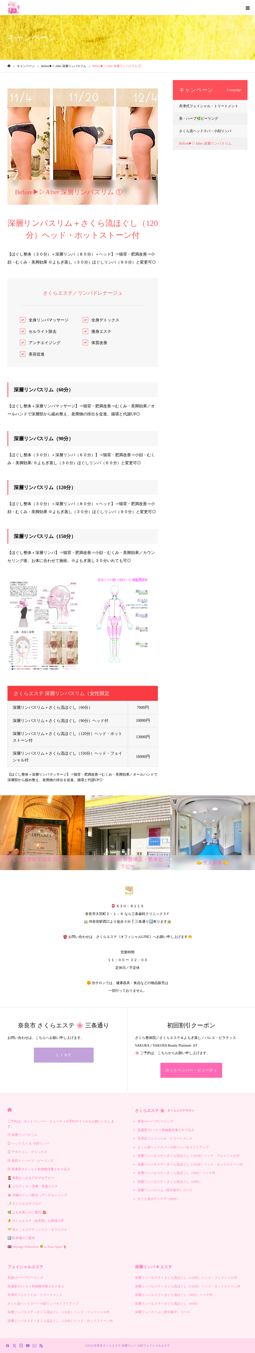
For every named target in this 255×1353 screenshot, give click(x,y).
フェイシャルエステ (25, 1267)
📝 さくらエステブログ (24, 1203)
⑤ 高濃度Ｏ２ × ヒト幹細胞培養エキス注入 (38, 1169)
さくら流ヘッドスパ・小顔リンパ (205, 131)
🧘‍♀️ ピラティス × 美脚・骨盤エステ (32, 1186)
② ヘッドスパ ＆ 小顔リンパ (28, 1143)
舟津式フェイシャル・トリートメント (208, 106)
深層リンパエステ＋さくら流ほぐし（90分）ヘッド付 (176, 1173)
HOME (9, 1110)
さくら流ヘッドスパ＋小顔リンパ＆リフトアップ (173, 1147)
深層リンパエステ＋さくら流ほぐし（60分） (169, 1181)
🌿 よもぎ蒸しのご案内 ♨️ (26, 1212)
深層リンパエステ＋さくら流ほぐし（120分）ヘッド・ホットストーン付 (190, 1164)
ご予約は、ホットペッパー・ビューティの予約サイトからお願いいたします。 (60, 1123)
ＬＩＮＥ (64, 1055)
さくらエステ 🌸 (164, 1110)
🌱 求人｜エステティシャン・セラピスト (37, 1229)
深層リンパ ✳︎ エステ (153, 1267)
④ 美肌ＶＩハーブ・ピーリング (30, 1161)
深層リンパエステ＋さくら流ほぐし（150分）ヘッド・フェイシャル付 (188, 1156)
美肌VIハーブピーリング (155, 1121)
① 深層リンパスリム (22, 1135)
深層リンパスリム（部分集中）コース (164, 1190)
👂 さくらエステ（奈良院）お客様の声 (35, 1221)
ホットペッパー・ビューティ (191, 1070)
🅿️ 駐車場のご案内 (21, 1238)
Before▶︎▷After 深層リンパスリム (33, 84)
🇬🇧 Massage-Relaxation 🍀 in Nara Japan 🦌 (37, 1247)
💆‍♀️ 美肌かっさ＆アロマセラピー (30, 1178)
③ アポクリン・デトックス (27, 1152)
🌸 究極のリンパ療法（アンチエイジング (37, 1195)
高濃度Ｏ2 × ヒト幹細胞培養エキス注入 (165, 1130)
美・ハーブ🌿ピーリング (198, 118)
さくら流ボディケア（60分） (158, 1199)
